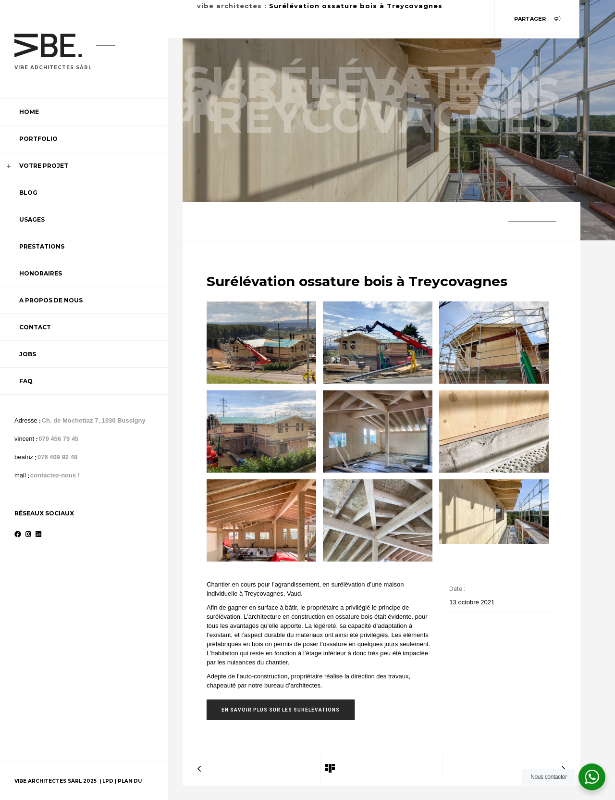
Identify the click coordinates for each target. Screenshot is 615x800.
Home (29, 111)
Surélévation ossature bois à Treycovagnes (356, 6)
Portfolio (38, 138)
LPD (108, 781)
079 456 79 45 (58, 438)
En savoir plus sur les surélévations (280, 709)
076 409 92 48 (57, 457)
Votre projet (43, 165)
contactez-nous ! (55, 475)
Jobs (27, 354)
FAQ (26, 381)
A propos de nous (51, 300)
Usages (32, 219)
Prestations (41, 246)
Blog (28, 192)
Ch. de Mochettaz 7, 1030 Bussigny (94, 420)
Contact (35, 327)
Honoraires (40, 273)
